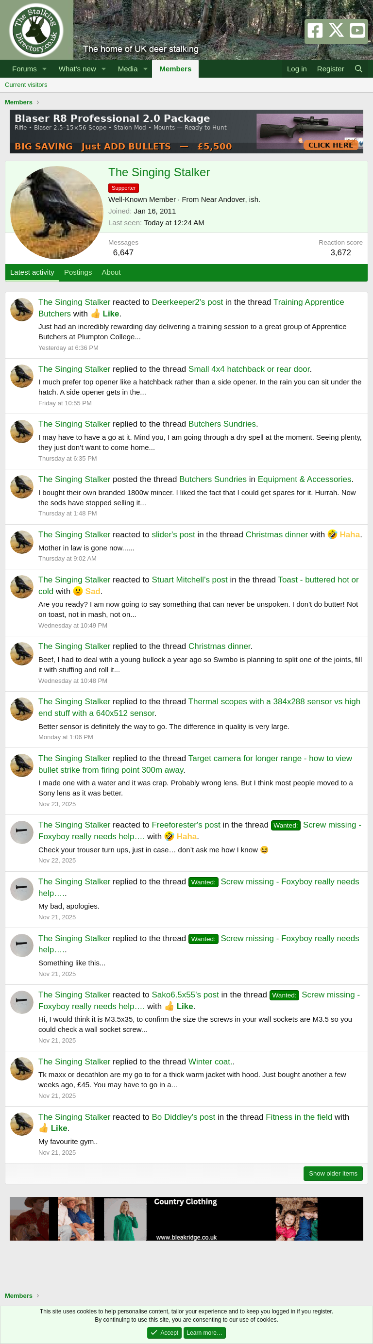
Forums (24, 69)
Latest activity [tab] (32, 272)
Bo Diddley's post (183, 1117)
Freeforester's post (186, 825)
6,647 (123, 252)
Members (175, 69)
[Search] (358, 69)
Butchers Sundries (222, 424)
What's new (77, 69)
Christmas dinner (277, 534)
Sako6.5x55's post (185, 994)
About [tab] (111, 272)
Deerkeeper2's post (187, 302)
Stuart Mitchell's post (189, 579)
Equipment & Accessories (305, 479)
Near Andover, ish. (231, 199)
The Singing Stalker (74, 302)
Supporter (124, 188)
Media (128, 69)
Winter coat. (210, 1061)
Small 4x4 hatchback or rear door (248, 369)
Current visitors (26, 84)
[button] (44, 69)
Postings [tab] (78, 272)
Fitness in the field (299, 1117)
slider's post (173, 534)
